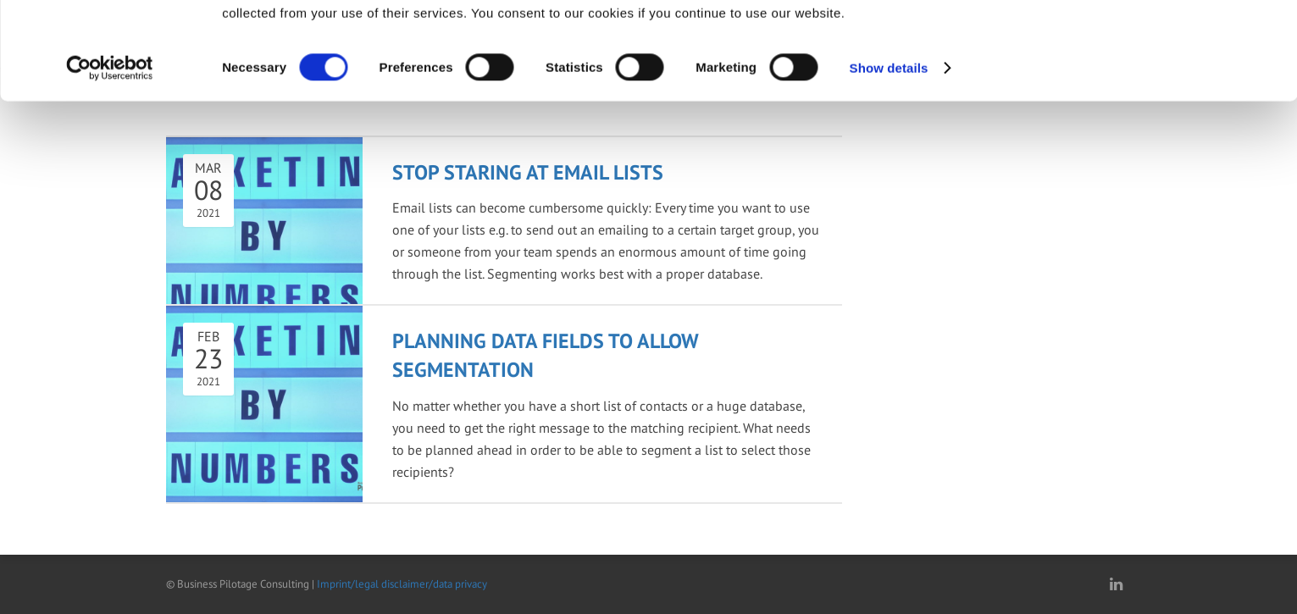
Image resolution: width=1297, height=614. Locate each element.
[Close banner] (1271, 26)
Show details (889, 157)
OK (1112, 43)
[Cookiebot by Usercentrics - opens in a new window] (110, 157)
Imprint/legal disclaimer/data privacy (402, 584)
